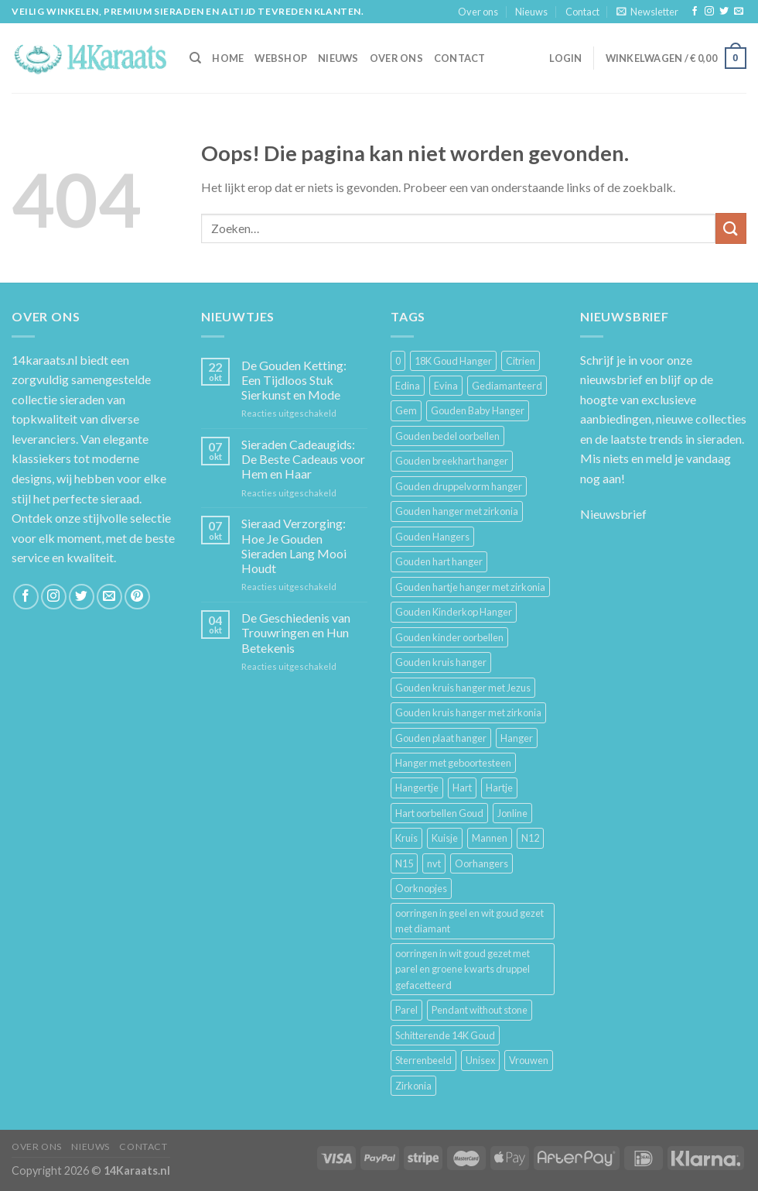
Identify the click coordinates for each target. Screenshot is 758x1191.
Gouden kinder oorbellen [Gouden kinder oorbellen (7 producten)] (449, 637)
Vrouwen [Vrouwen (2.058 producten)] (528, 1060)
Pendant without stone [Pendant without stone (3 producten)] (480, 1010)
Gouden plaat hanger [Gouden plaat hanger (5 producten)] (441, 738)
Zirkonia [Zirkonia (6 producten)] (413, 1085)
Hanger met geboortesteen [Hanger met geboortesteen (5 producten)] (453, 763)
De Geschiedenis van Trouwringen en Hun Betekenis (295, 632)
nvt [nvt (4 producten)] (434, 863)
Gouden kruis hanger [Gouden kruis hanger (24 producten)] (441, 662)
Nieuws (531, 11)
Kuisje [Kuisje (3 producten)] (445, 838)
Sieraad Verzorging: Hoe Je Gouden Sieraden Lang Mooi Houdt (294, 545)
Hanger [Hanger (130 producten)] (516, 738)
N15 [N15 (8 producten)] (404, 863)
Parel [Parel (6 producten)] (406, 1010)
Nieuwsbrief (613, 513)
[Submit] (730, 228)
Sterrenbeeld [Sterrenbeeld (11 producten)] (423, 1060)
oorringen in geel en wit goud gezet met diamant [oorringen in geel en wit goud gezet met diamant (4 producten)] (469, 921)
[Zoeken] (195, 58)
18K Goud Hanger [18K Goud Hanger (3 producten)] (453, 361)
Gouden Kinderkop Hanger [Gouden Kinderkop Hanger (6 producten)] (453, 612)
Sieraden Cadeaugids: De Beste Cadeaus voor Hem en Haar (303, 459)
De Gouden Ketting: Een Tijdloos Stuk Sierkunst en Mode (294, 380)
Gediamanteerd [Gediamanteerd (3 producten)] (507, 385)
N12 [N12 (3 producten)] (530, 838)
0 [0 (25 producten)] (398, 361)
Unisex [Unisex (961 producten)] (480, 1060)
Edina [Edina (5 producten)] (407, 385)
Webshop (280, 58)
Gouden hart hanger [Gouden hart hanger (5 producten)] (439, 561)
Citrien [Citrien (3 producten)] (520, 361)
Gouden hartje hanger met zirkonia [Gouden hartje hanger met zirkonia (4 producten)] (470, 587)
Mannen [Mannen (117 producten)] (489, 838)
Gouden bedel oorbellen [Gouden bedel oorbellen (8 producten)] (447, 436)
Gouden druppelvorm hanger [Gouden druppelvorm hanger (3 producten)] (458, 486)
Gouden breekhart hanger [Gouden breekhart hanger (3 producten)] (451, 461)
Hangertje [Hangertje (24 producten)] (417, 787)
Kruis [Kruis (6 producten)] (406, 838)
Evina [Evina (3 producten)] (446, 385)
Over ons (478, 11)
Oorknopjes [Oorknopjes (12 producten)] (421, 888)
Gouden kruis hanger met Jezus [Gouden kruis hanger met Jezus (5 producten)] (463, 687)
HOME (228, 58)
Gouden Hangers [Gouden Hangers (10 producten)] (432, 536)
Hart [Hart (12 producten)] (462, 787)
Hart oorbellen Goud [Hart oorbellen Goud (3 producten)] (439, 813)
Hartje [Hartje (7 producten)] (499, 787)
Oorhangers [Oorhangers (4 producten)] (481, 863)
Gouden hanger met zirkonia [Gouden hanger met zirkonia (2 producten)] (456, 511)
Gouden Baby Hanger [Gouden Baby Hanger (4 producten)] (477, 410)
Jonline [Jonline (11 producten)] (512, 813)
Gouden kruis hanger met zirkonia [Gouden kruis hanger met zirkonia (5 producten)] (468, 712)
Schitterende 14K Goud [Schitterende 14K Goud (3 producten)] (445, 1035)
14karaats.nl (44, 359)
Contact (582, 11)
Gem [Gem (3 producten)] (406, 410)
